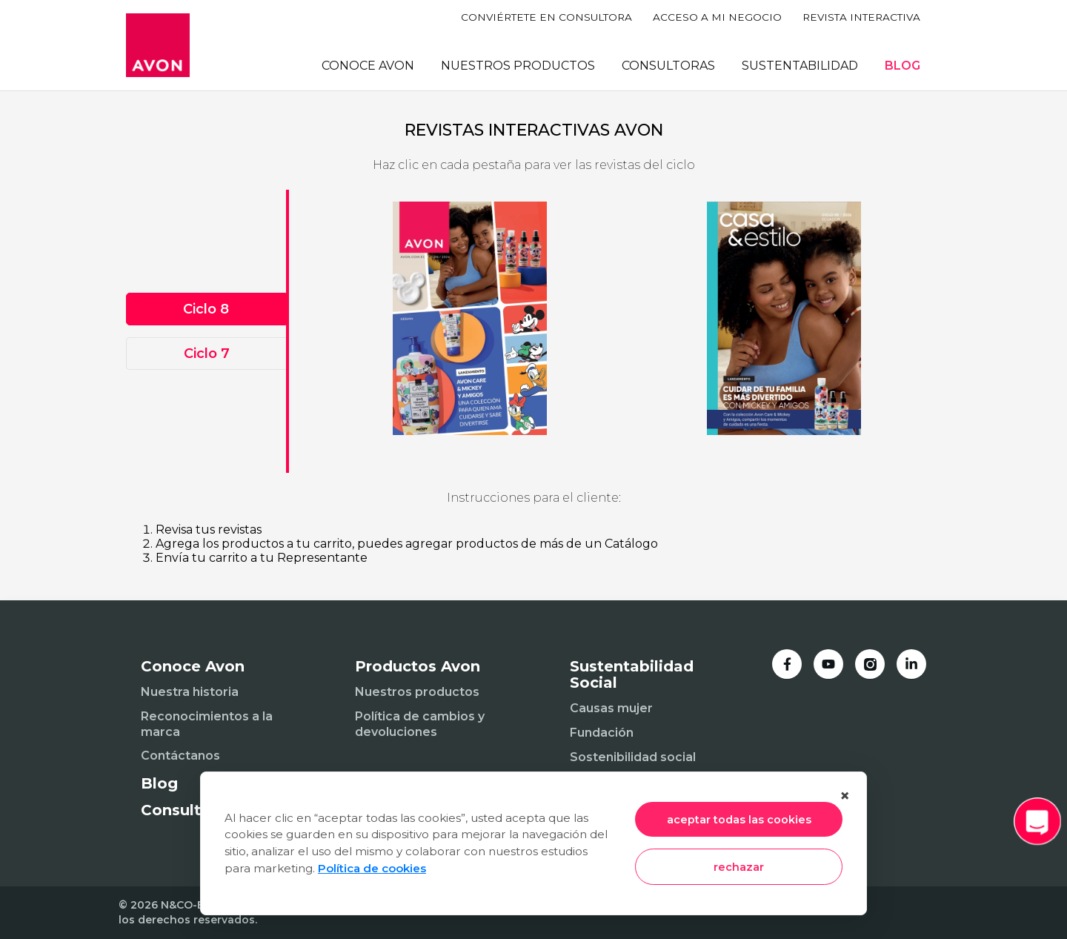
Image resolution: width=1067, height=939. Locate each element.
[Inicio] (158, 45)
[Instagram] (870, 664)
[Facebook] (787, 664)
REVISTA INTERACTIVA (861, 17)
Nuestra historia (190, 692)
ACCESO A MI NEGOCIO (717, 17)
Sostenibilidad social (633, 757)
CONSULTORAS (668, 66)
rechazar (739, 867)
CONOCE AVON (368, 66)
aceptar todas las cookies (739, 819)
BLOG (902, 66)
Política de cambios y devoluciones (420, 724)
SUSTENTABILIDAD (800, 66)
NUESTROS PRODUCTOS (518, 66)
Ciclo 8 (206, 309)
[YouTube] (828, 664)
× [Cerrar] (845, 795)
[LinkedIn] (911, 664)
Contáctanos (180, 756)
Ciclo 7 (207, 353)
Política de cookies (372, 868)
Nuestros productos (417, 692)
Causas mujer (611, 708)
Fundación (602, 733)
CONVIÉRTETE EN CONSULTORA (546, 17)
